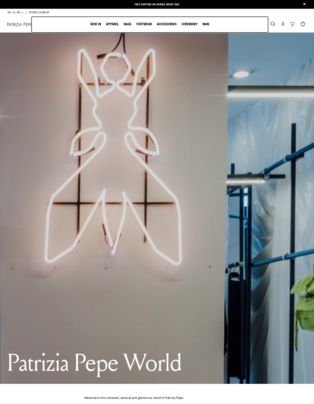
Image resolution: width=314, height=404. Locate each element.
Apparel (112, 24)
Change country (139, 350)
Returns (90, 323)
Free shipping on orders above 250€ (157, 4)
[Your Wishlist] (293, 25)
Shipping (90, 317)
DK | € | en (223, 337)
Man (205, 24)
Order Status (94, 350)
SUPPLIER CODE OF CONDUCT (182, 356)
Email (96, 149)
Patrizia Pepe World (142, 328)
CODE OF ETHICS (181, 334)
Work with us (137, 339)
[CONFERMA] (156, 277)
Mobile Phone (177, 149)
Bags (127, 24)
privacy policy (145, 183)
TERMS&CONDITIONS (184, 328)
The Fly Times (137, 323)
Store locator (96, 355)
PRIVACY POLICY (180, 323)
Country (98, 118)
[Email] (252, 327)
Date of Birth (176, 117)
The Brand (134, 317)
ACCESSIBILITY (180, 339)
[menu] (150, 25)
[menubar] (150, 25)
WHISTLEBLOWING (182, 350)
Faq (86, 334)
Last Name (174, 87)
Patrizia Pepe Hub (140, 334)
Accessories (167, 24)
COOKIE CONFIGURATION (187, 344)
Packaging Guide (139, 344)
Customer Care (96, 339)
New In (95, 24)
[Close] (304, 4)
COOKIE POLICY (180, 317)
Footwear (144, 24)
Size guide (92, 344)
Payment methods (98, 328)
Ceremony (190, 24)
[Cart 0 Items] (303, 24)
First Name (101, 87)
